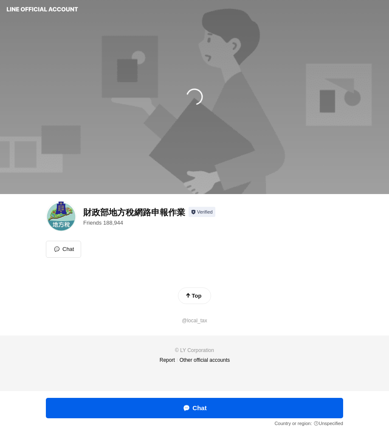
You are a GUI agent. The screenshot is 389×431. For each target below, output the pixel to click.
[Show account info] (202, 212)
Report (167, 360)
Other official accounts (205, 360)
